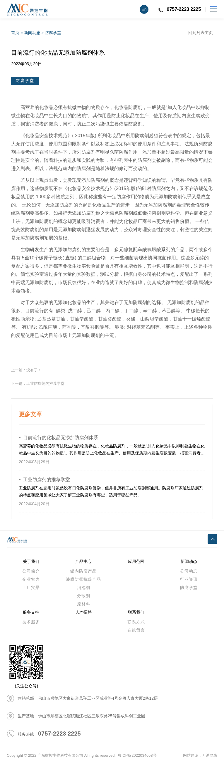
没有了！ (34, 370)
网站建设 (190, 755)
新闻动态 (32, 32)
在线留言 (136, 630)
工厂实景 (31, 587)
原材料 (83, 604)
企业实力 (31, 579)
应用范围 (136, 561)
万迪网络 (209, 755)
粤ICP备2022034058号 (137, 755)
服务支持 (31, 612)
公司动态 (189, 571)
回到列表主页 (200, 32)
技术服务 (31, 622)
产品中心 (83, 561)
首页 (15, 32)
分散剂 (83, 595)
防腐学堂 (53, 32)
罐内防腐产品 (83, 571)
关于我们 (31, 561)
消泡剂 (83, 587)
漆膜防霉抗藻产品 (83, 579)
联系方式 (136, 622)
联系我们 (136, 612)
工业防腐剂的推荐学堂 (45, 383)
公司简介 (31, 571)
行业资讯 (189, 579)
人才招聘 (83, 612)
